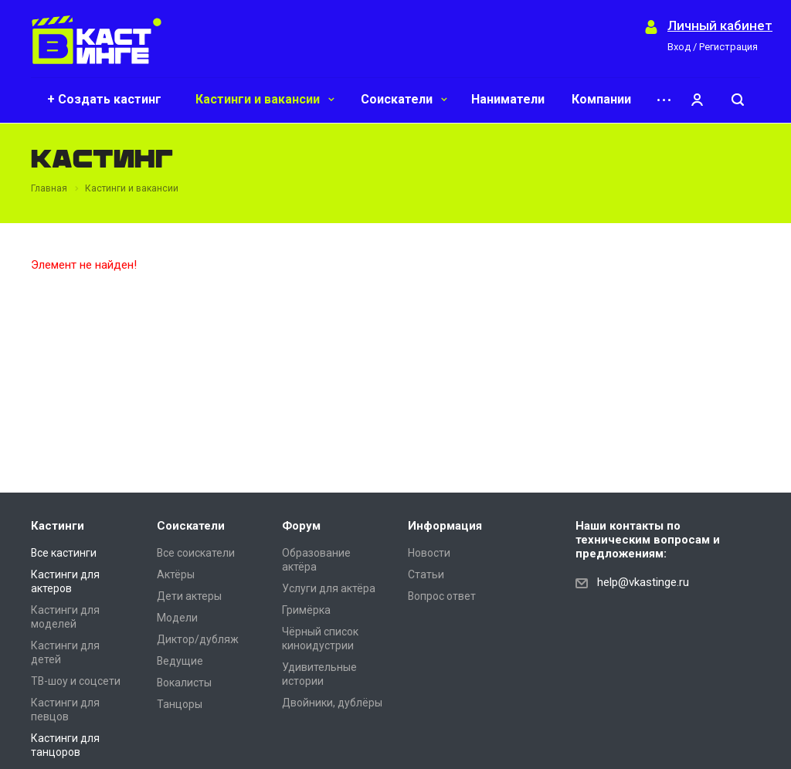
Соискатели (404, 99)
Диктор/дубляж (198, 639)
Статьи (426, 574)
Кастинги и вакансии (264, 99)
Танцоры (179, 704)
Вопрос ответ (442, 596)
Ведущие (180, 661)
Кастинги (57, 526)
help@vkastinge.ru (643, 582)
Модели (177, 617)
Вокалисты (184, 682)
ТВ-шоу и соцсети (76, 681)
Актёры (176, 574)
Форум (301, 526)
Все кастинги (64, 553)
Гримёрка (306, 610)
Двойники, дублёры (332, 702)
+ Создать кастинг (104, 99)
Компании (601, 99)
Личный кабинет (719, 26)
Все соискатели (196, 553)
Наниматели (508, 99)
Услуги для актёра (328, 588)
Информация (445, 526)
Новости (429, 553)
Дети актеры (189, 596)
